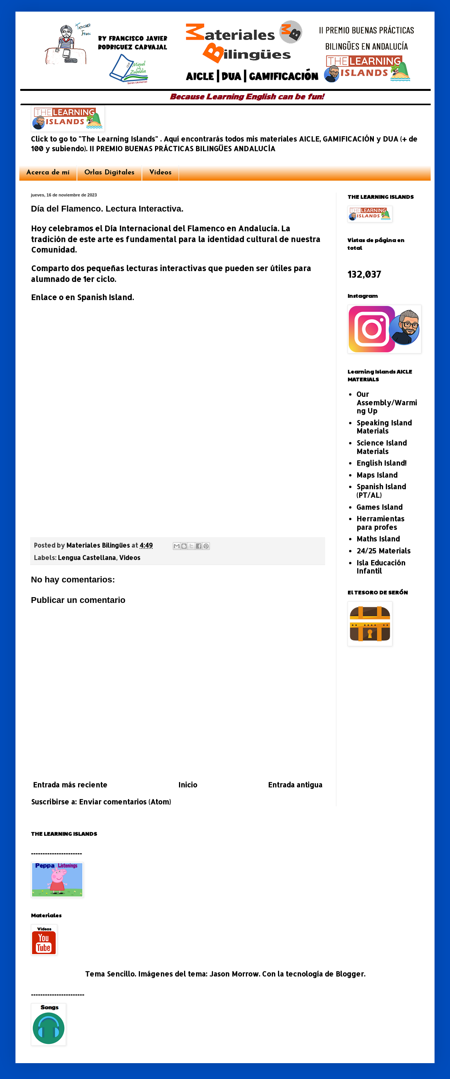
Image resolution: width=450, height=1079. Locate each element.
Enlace (45, 297)
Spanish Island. (105, 297)
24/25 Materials (383, 550)
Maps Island (376, 474)
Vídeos (160, 172)
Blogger (350, 973)
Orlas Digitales (109, 172)
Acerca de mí (48, 172)
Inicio (187, 784)
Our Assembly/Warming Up (386, 402)
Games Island (379, 506)
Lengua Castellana (87, 557)
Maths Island (378, 538)
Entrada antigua (295, 784)
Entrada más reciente (70, 784)
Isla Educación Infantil (381, 566)
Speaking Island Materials (384, 426)
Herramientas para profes (380, 522)
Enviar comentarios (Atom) (125, 801)
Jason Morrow (234, 973)
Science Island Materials (381, 447)
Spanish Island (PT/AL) (381, 490)
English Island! (381, 462)
